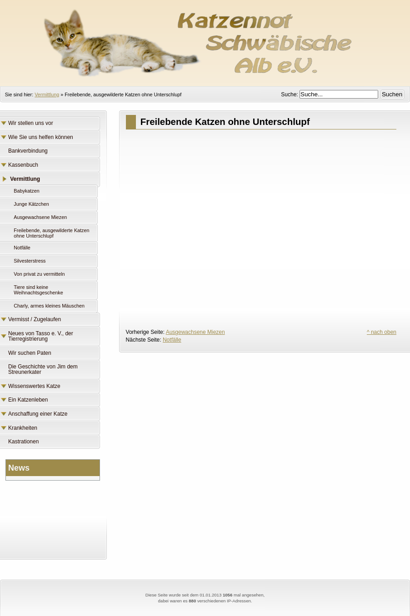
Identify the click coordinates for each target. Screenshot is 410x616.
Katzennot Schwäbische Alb (205, 38)
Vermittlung (47, 94)
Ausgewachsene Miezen (195, 332)
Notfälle (172, 340)
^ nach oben (381, 332)
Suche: (290, 94)
